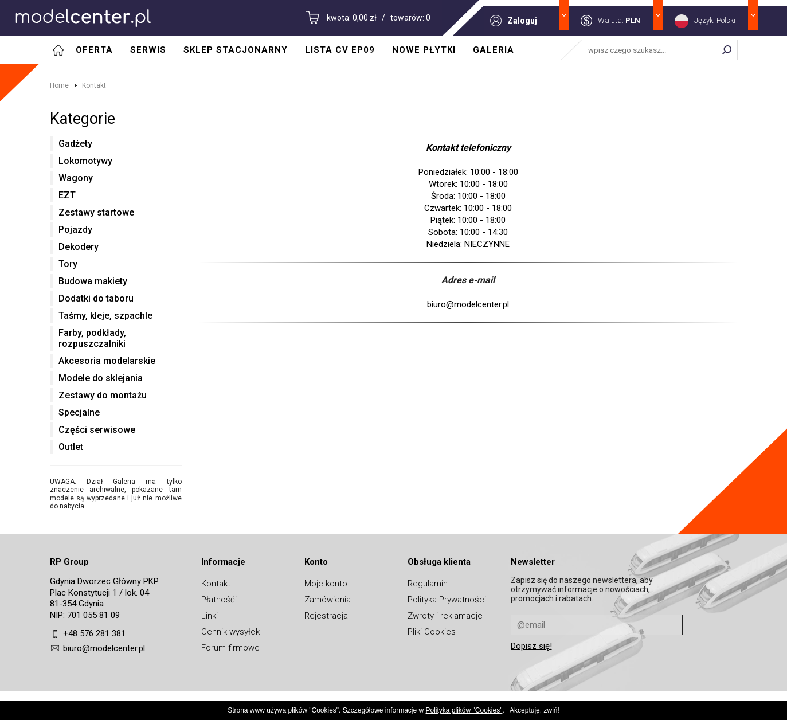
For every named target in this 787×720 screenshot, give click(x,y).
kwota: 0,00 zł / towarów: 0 (378, 17)
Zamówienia (327, 599)
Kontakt (94, 85)
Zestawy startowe (96, 212)
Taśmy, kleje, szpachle (105, 315)
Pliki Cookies (432, 632)
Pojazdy (75, 229)
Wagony (75, 178)
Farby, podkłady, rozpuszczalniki (92, 338)
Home (59, 85)
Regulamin (428, 583)
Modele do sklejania (100, 378)
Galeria (493, 50)
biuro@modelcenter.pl (104, 648)
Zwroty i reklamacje (445, 616)
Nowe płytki (424, 50)
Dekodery (78, 246)
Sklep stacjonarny (235, 50)
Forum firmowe (230, 648)
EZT (67, 195)
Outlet (70, 446)
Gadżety (75, 143)
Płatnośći (219, 599)
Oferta (94, 50)
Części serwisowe (96, 429)
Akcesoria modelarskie (106, 360)
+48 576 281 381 (94, 633)
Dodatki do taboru (96, 298)
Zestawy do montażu (102, 395)
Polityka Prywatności (447, 599)
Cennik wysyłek (230, 632)
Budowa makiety (92, 281)
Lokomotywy (85, 160)
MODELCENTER (83, 17)
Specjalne (79, 412)
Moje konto (325, 583)
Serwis (148, 50)
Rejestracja (326, 616)
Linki (209, 616)
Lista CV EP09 (340, 50)
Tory (67, 264)
